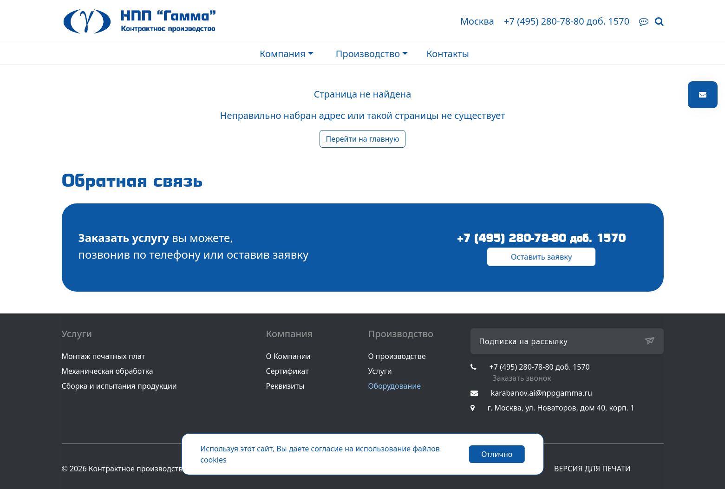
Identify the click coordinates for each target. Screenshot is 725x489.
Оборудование (394, 386)
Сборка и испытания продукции (119, 386)
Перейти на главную (362, 139)
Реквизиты (285, 386)
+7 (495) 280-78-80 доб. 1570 (566, 21)
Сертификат (287, 371)
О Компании (288, 356)
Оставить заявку (541, 257)
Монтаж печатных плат (103, 356)
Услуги (380, 371)
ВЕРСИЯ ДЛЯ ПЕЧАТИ (592, 468)
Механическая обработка (107, 371)
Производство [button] (368, 53)
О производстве (397, 356)
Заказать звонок (522, 378)
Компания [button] (283, 53)
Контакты (447, 53)
